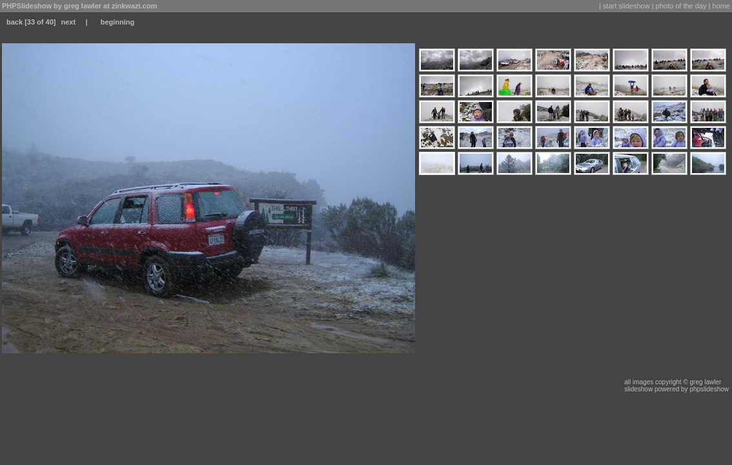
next (68, 22)
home (721, 6)
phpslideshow (709, 389)
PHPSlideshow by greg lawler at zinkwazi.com (79, 6)
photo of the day (681, 6)
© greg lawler (702, 382)
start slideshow (626, 6)
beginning (118, 22)
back (14, 22)
